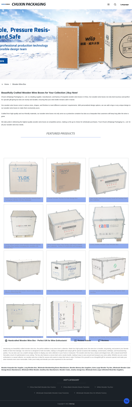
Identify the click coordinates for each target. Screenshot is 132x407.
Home (6, 84)
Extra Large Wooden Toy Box (102, 367)
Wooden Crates (65, 370)
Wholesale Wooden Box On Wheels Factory (92, 393)
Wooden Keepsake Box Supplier (12, 367)
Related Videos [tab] (82, 340)
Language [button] (124, 4)
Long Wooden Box (30, 367)
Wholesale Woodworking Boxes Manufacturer (53, 367)
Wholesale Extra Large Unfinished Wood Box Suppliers (104, 370)
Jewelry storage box (78, 370)
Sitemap (71, 404)
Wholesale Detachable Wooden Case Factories (53, 393)
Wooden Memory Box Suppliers (80, 367)
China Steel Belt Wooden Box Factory (44, 387)
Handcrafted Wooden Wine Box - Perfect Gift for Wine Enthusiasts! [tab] (36, 340)
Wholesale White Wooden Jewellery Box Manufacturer (40, 370)
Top (126, 401)
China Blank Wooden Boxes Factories (77, 387)
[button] (108, 4)
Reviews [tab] (103, 340)
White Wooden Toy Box (106, 387)
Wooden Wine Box (19, 84)
